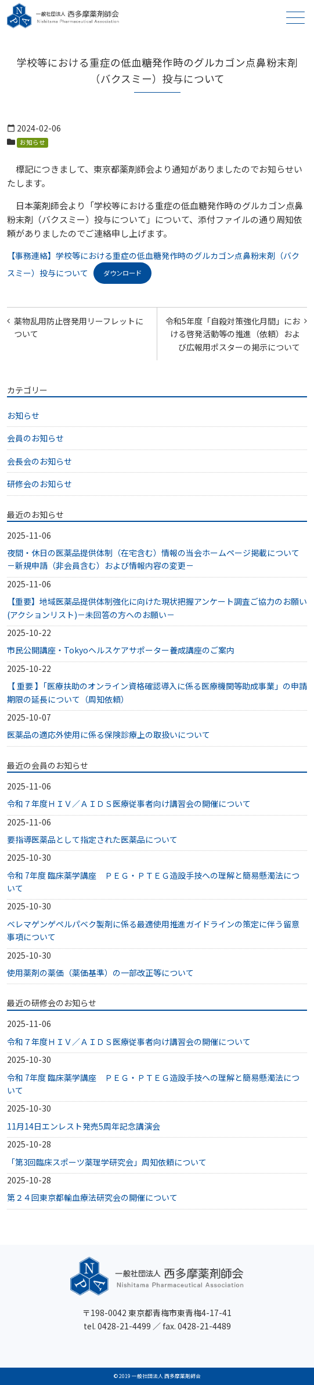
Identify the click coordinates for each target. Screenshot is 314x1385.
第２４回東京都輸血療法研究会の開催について (92, 1197)
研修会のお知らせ (39, 483)
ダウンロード (122, 272)
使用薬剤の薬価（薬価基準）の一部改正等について (100, 972)
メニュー (294, 18)
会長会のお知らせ (39, 461)
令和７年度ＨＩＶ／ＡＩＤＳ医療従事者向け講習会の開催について (129, 803)
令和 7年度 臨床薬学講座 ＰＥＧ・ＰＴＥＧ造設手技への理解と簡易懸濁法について (153, 881)
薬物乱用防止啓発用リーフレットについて (78, 327)
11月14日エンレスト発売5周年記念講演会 (83, 1126)
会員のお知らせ (35, 438)
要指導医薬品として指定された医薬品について (92, 839)
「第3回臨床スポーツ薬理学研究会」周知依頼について (107, 1162)
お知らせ (32, 142)
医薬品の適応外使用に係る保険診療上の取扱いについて (108, 734)
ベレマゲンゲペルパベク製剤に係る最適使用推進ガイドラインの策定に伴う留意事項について (153, 930)
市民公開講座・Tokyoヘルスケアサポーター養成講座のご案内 (120, 650)
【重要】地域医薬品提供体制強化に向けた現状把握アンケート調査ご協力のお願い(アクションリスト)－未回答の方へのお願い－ (157, 607)
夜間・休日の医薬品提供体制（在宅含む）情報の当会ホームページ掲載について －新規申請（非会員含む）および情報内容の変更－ (157, 559)
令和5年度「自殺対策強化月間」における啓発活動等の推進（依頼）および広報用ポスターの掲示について (232, 334)
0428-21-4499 (124, 1326)
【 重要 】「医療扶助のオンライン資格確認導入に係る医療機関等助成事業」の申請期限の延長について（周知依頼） (157, 692)
